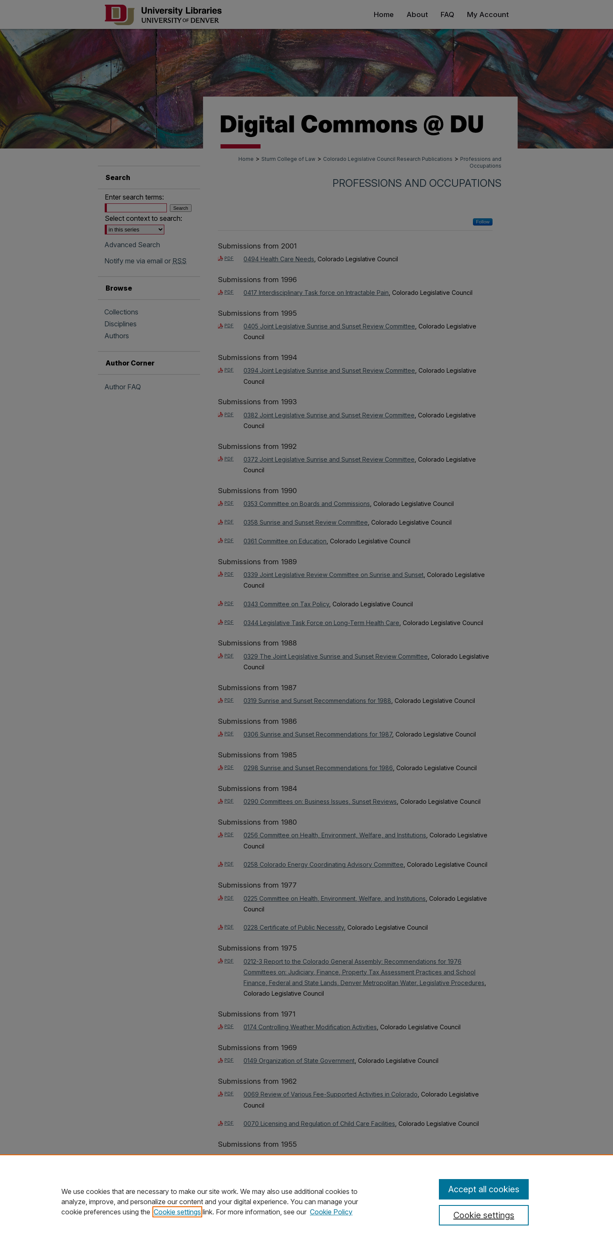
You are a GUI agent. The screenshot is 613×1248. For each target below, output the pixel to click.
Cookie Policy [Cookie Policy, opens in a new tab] (331, 1212)
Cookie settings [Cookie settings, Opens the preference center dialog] (483, 1215)
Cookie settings (177, 1212)
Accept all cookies (483, 1189)
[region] (306, 1201)
